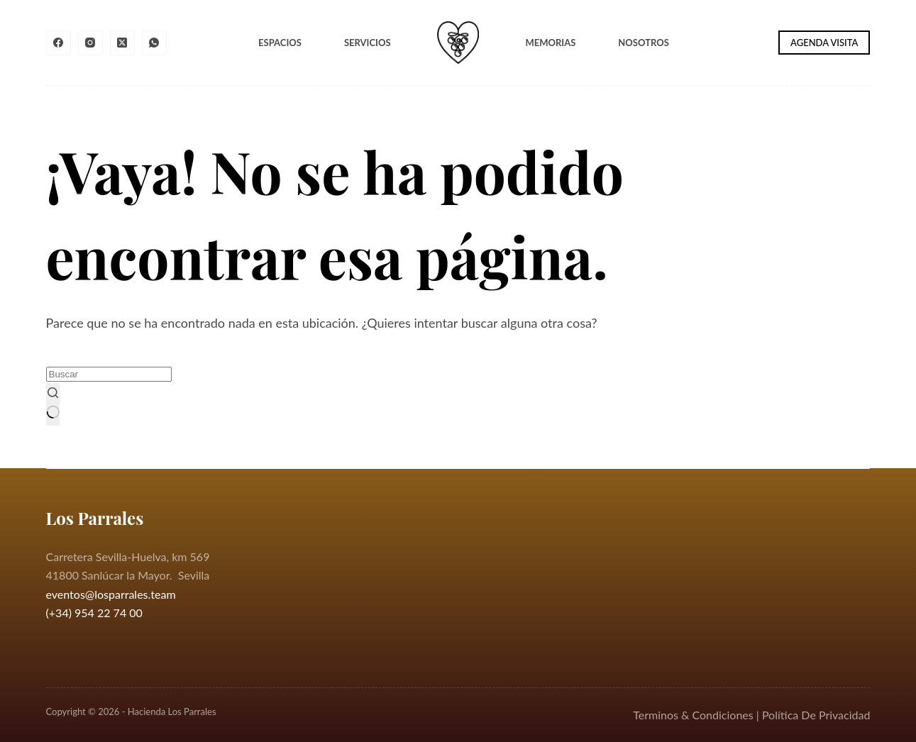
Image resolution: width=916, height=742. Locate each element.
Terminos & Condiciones (693, 714)
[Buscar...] (109, 374)
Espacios (280, 42)
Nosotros (643, 42)
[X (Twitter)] (122, 43)
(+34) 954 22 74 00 (94, 612)
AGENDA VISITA (824, 42)
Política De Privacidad (816, 714)
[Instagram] (90, 43)
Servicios (367, 42)
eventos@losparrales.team (111, 594)
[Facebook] (58, 43)
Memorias (550, 42)
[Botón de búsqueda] (53, 404)
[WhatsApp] (154, 43)
